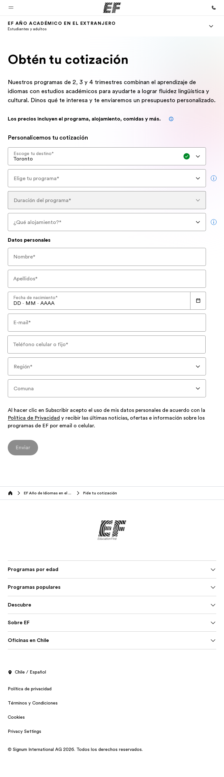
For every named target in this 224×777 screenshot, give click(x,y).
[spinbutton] (17, 303)
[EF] (112, 8)
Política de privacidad (30, 688)
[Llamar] (213, 7)
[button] (11, 7)
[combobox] (107, 156)
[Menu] (211, 26)
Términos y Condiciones (33, 702)
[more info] (213, 178)
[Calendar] (198, 301)
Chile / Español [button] (27, 672)
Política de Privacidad (34, 418)
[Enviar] (23, 447)
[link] (62, 26)
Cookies (16, 717)
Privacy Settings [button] (24, 731)
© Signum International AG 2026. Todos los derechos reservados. (75, 749)
